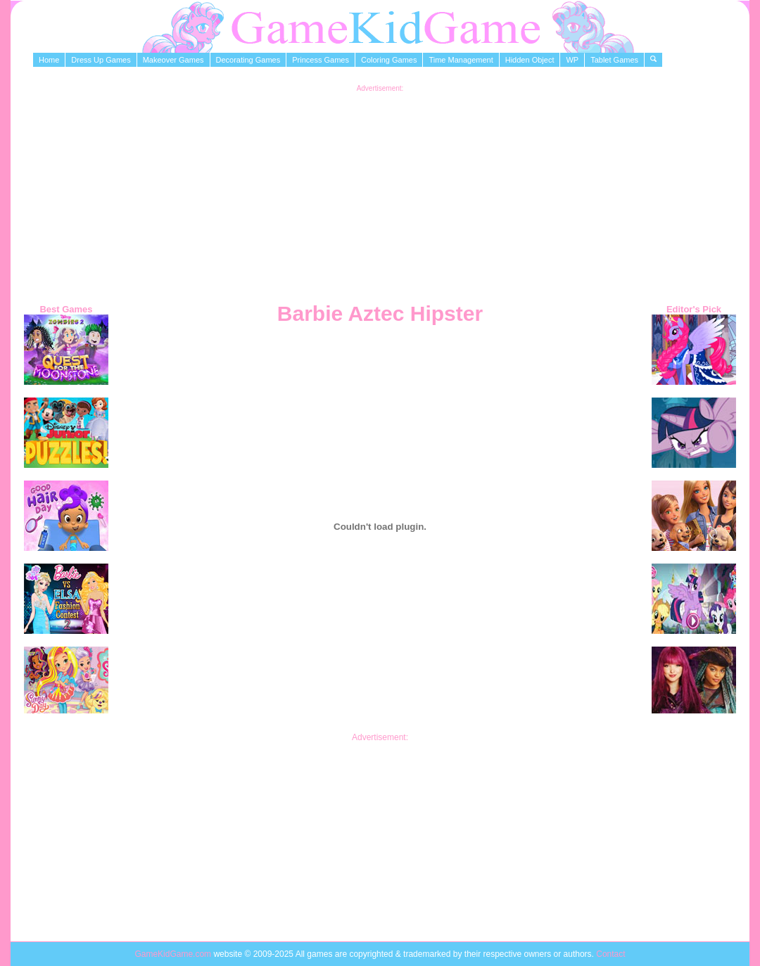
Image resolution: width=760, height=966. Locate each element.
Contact (610, 954)
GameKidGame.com (173, 954)
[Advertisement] (380, 190)
